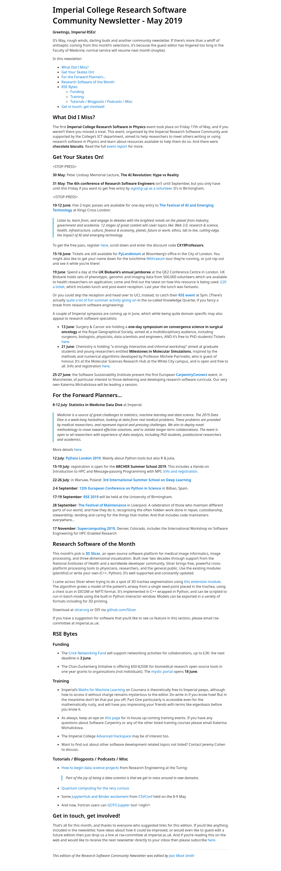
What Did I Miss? (75, 67)
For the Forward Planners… (83, 76)
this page (112, 717)
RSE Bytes (69, 86)
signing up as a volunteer (151, 188)
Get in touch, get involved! (82, 106)
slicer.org (81, 609)
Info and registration (180, 471)
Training (77, 96)
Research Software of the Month (87, 82)
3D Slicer (92, 553)
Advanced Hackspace (113, 736)
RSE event (186, 295)
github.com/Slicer (121, 609)
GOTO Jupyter (118, 805)
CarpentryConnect (191, 374)
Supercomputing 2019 (96, 528)
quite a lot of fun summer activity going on (101, 300)
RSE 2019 (91, 496)
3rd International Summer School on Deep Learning (147, 479)
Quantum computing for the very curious (95, 788)
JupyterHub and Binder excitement (100, 796)
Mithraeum (155, 258)
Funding (77, 91)
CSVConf (145, 796)
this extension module (202, 581)
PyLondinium (130, 253)
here (104, 245)
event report (117, 146)
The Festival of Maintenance (102, 505)
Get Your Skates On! (77, 72)
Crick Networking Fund (87, 653)
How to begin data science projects (90, 767)
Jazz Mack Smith (181, 855)
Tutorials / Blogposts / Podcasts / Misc (101, 101)
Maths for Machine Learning (101, 689)
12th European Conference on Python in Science (120, 488)
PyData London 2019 (83, 458)
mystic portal (162, 671)
